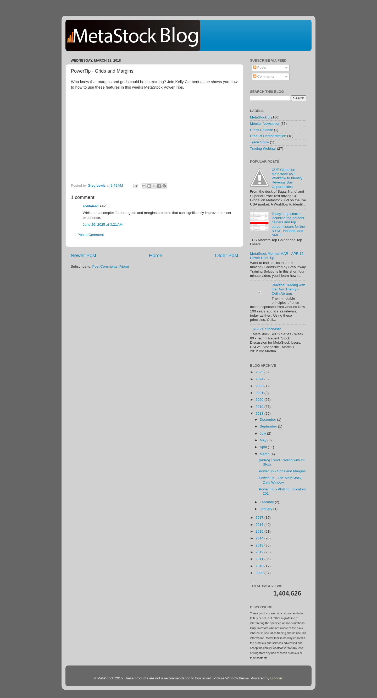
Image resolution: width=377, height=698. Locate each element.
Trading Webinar (263, 148)
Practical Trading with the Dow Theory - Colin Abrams (288, 289)
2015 (260, 531)
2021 (260, 393)
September (269, 426)
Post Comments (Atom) (110, 266)
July (263, 433)
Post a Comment (90, 235)
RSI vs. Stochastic (267, 329)
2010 (260, 566)
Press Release (261, 130)
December (268, 419)
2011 (260, 559)
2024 (260, 379)
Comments (263, 76)
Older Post (226, 255)
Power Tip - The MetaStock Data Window (280, 480)
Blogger (276, 678)
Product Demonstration (268, 136)
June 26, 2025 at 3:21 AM (103, 224)
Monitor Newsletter (265, 124)
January (266, 509)
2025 (260, 372)
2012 (260, 552)
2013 (260, 545)
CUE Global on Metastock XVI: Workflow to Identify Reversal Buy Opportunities (286, 178)
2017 (260, 518)
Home (155, 255)
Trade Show (259, 142)
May (263, 440)
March (265, 454)
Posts (259, 67)
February (267, 502)
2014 (260, 538)
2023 (260, 386)
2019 (260, 407)
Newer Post (83, 255)
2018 (260, 413)
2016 (260, 525)
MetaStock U (260, 117)
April (264, 447)
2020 (260, 400)
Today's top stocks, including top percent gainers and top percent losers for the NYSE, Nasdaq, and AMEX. (288, 224)
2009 (260, 573)
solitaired (90, 206)
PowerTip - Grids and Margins (282, 471)
